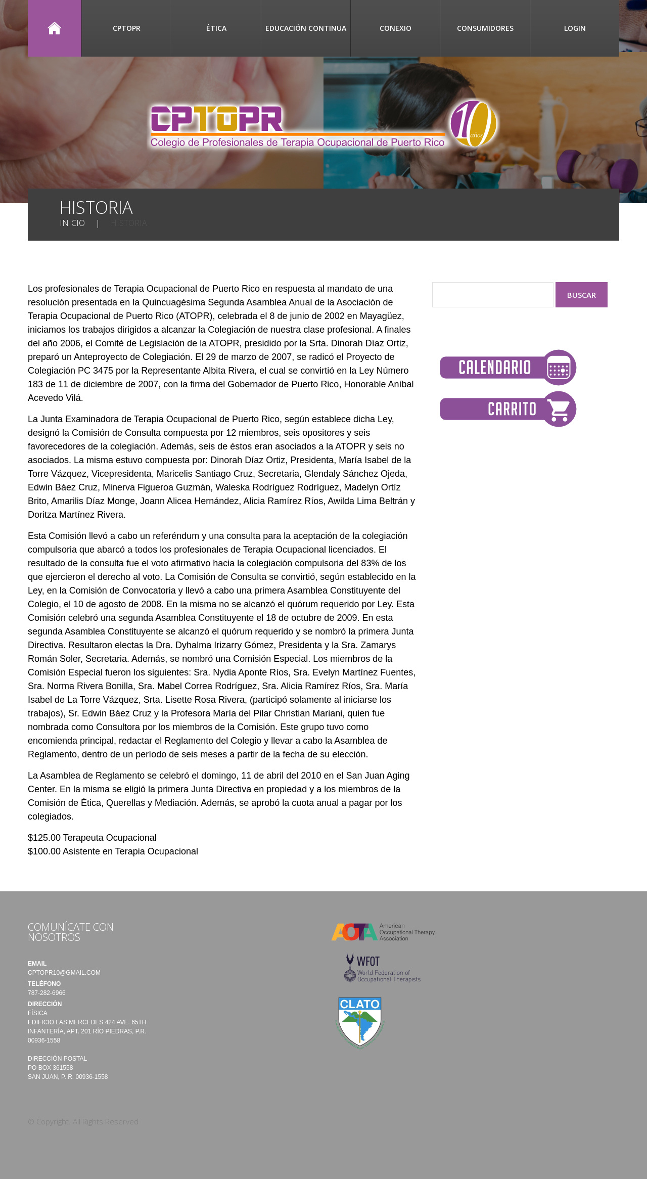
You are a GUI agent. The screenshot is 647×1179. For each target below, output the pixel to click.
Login (575, 28)
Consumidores (485, 28)
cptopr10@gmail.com (64, 972)
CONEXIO (395, 28)
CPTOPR (127, 28)
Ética (216, 28)
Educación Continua (305, 28)
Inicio (54, 28)
